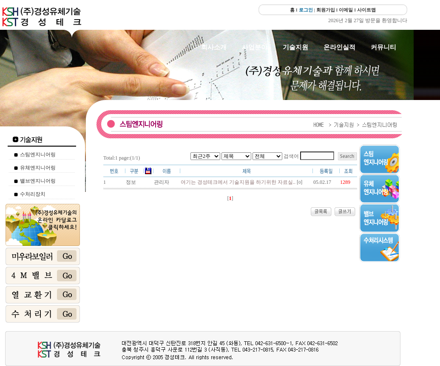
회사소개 (214, 47)
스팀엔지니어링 (38, 154)
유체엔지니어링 (38, 168)
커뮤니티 (383, 47)
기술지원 (295, 47)
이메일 (346, 9)
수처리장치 (32, 194)
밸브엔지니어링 (38, 181)
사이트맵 (366, 9)
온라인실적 (339, 47)
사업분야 (254, 47)
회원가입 (325, 9)
